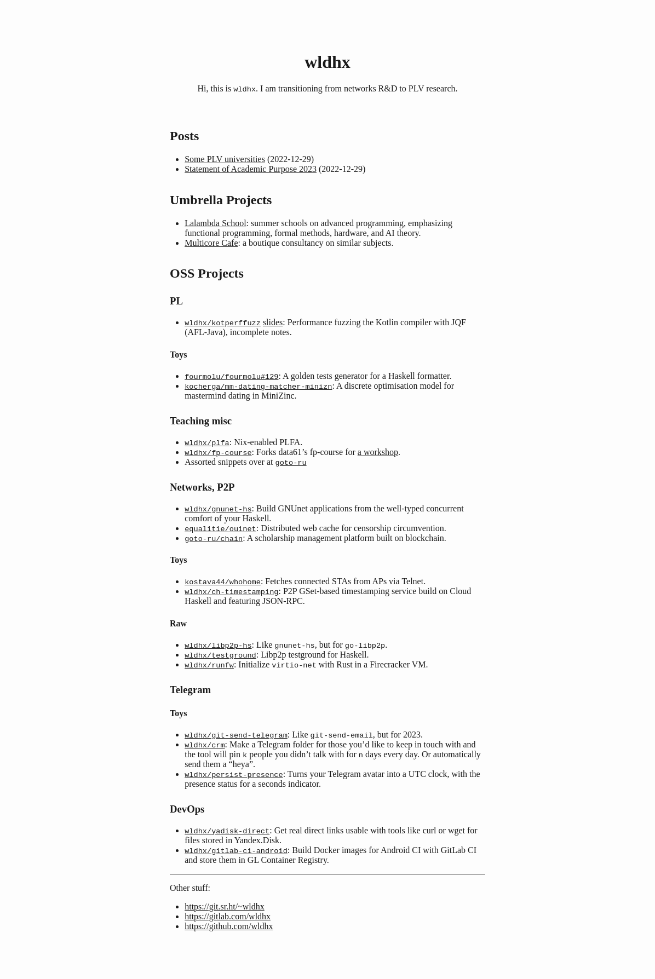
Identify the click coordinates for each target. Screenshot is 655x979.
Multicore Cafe (211, 243)
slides (273, 323)
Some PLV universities (225, 159)
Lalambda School (215, 223)
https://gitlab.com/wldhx (228, 927)
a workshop (378, 455)
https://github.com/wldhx (229, 937)
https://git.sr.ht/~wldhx (225, 918)
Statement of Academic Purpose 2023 (251, 169)
